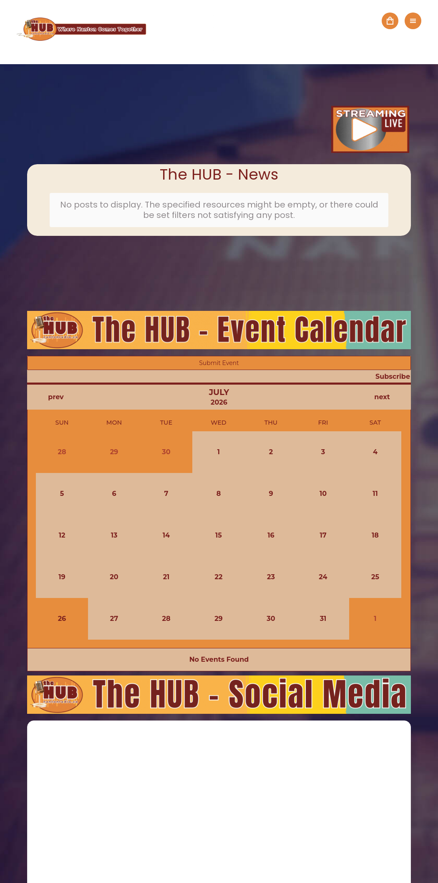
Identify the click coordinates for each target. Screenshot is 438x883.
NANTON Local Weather (219, 275)
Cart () (390, 21)
